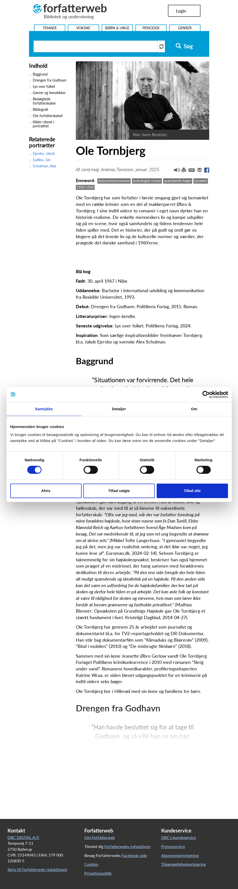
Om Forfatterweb (99, 837)
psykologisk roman (147, 181)
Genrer (185, 28)
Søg (184, 46)
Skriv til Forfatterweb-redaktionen (37, 869)
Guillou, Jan (42, 160)
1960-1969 (85, 187)
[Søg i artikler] (96, 46)
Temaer (50, 28)
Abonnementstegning (180, 855)
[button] (175, 171)
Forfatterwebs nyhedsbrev (127, 846)
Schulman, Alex (44, 166)
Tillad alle (192, 491)
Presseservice (173, 846)
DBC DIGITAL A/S (23, 837)
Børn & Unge (117, 28)
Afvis (46, 491)
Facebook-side (134, 855)
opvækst (200, 181)
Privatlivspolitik (98, 873)
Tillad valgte (119, 491)
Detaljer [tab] (119, 409)
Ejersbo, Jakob (44, 154)
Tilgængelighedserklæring (183, 864)
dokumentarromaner (114, 181)
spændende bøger (177, 181)
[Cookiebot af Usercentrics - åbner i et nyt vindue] (206, 394)
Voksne (83, 28)
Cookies (91, 864)
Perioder (150, 28)
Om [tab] (194, 409)
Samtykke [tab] (44, 409)
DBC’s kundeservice (178, 837)
